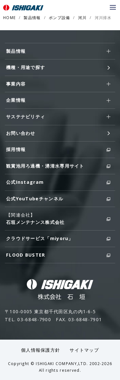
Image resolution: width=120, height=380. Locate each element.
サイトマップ (84, 350)
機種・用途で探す (58, 67)
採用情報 (58, 149)
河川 (82, 17)
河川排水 (103, 17)
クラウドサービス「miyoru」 (58, 238)
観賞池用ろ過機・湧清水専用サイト (58, 166)
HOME (9, 17)
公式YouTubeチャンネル (58, 199)
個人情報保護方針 (40, 350)
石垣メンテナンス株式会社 (58, 222)
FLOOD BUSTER (58, 255)
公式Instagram (58, 182)
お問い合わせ (58, 133)
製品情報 (32, 17)
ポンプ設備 (59, 17)
